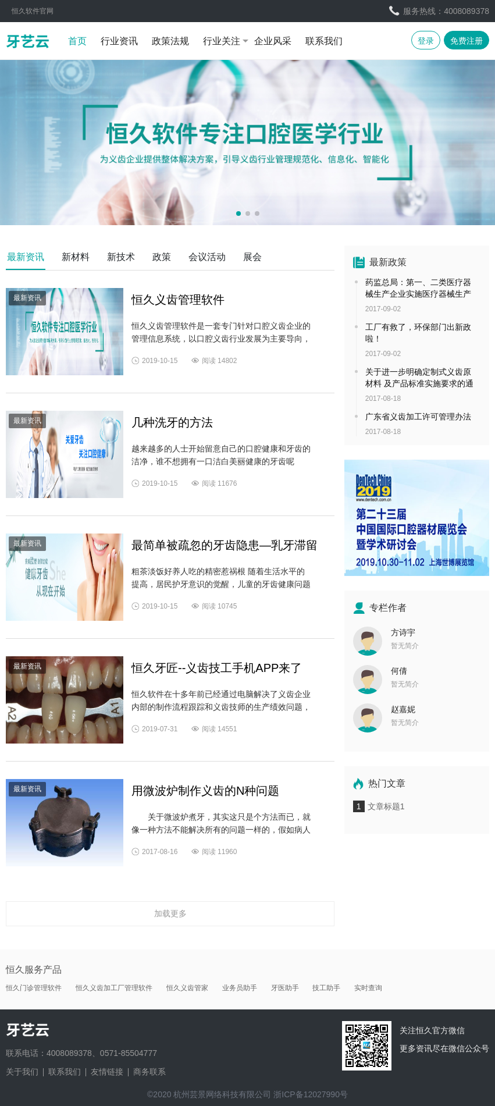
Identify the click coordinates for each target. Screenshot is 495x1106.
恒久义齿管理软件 (178, 299)
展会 (252, 257)
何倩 (399, 670)
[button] (238, 213)
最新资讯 (25, 257)
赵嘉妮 (403, 709)
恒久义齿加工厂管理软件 (114, 988)
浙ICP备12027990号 (310, 1094)
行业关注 (221, 41)
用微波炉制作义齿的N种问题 (205, 790)
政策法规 (170, 41)
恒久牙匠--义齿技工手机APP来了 (216, 668)
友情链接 (107, 1071)
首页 (77, 41)
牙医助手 (285, 988)
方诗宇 (403, 632)
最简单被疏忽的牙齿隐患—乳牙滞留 (224, 545)
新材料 (76, 257)
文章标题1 (386, 806)
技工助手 (326, 988)
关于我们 (22, 1071)
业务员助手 (239, 988)
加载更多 (170, 913)
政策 (161, 257)
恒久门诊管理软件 (34, 988)
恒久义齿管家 (187, 988)
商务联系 (149, 1071)
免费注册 (466, 40)
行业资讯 (119, 41)
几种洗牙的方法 (172, 422)
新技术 (121, 257)
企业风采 (272, 41)
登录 (426, 40)
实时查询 (368, 988)
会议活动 (207, 257)
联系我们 (324, 41)
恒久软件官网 (33, 11)
